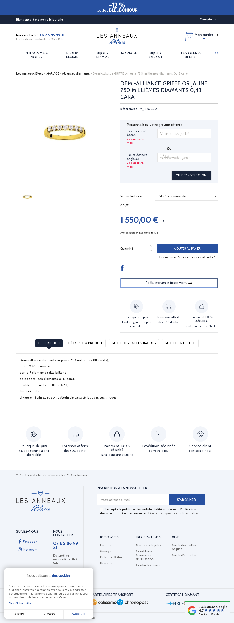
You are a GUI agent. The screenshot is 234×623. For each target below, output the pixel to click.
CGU (188, 283)
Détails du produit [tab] (85, 343)
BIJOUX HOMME (103, 55)
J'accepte (78, 614)
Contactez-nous (148, 565)
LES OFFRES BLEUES (191, 55)
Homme (106, 563)
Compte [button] (208, 20)
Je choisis (49, 614)
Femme (105, 545)
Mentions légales (148, 545)
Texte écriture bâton (137, 133)
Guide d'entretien (180, 343)
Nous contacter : (40, 35)
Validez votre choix (191, 175)
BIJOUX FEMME (72, 55)
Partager (122, 268)
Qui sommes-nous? (37, 55)
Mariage (105, 551)
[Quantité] (143, 248)
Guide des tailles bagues (134, 343)
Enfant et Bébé (111, 557)
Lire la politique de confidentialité (173, 513)
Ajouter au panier (187, 248)
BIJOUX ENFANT (156, 55)
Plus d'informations (21, 603)
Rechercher (216, 53)
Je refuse (19, 614)
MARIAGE (129, 53)
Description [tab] (49, 343)
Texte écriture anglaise (137, 157)
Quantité (126, 248)
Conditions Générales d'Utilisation (145, 555)
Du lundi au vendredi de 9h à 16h (39, 39)
